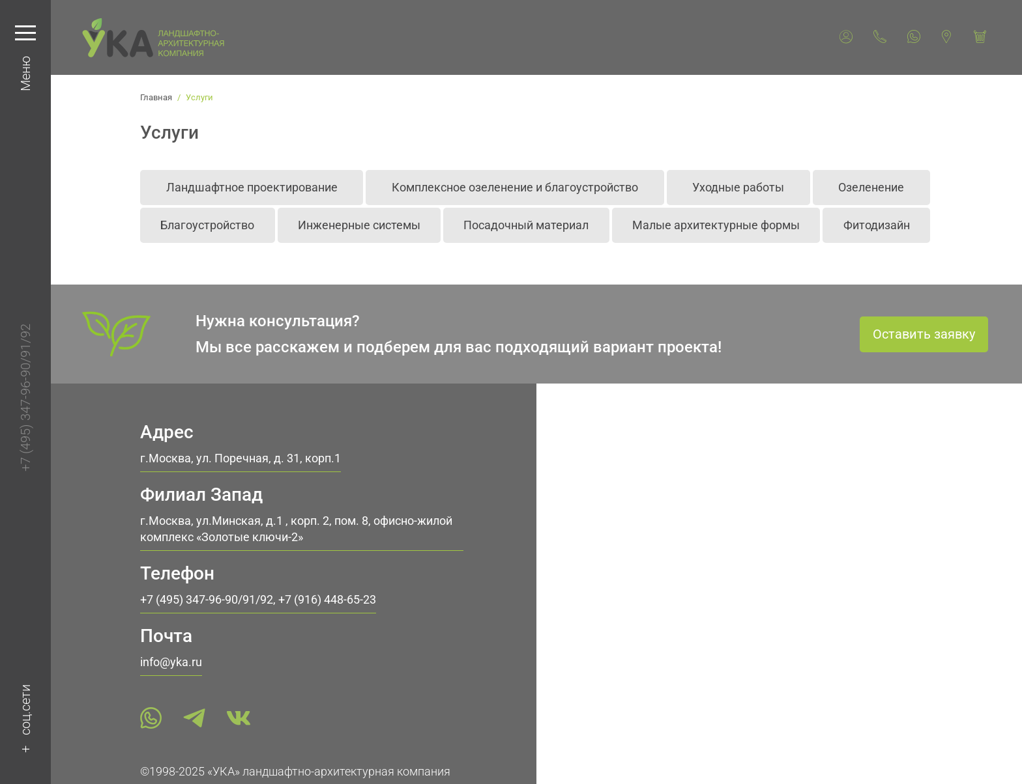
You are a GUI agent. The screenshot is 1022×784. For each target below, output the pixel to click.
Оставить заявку (924, 334)
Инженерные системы (359, 225)
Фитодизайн (876, 225)
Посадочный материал (526, 225)
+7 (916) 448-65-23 (327, 599)
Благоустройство (207, 225)
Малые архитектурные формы (716, 225)
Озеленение (871, 187)
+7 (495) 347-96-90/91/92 (25, 397)
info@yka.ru (171, 662)
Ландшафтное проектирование (252, 187)
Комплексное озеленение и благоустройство (515, 187)
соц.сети (25, 709)
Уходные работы (738, 187)
